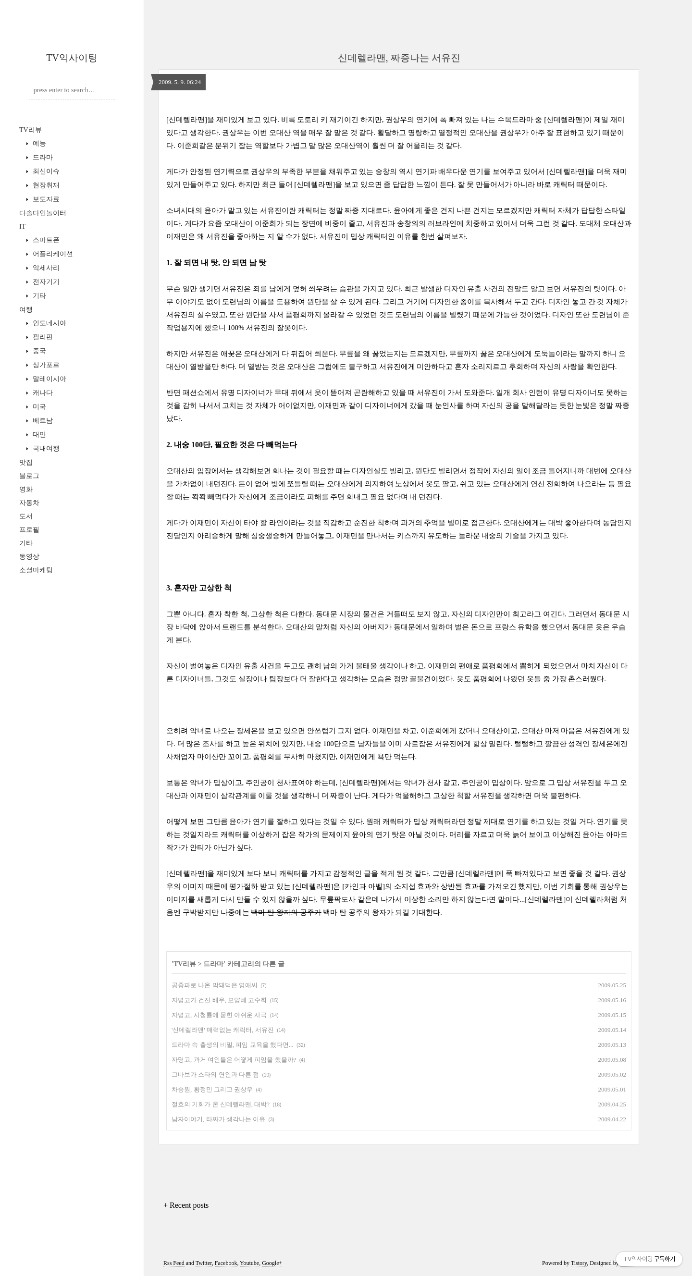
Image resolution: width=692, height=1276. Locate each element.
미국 (38, 406)
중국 (38, 351)
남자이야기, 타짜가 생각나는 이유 (218, 1119)
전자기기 (45, 281)
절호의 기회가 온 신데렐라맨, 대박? (221, 1104)
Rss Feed (174, 1263)
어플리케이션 (52, 254)
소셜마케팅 (36, 570)
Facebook (226, 1263)
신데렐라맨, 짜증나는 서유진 (399, 57)
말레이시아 (48, 378)
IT (22, 226)
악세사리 (45, 267)
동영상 (29, 556)
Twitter (204, 1263)
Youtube (249, 1263)
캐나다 (42, 392)
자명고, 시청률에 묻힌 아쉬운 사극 (219, 1014)
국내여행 (45, 448)
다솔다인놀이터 (42, 213)
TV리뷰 (30, 130)
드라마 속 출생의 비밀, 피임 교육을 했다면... (233, 1044)
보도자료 (45, 199)
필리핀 (42, 337)
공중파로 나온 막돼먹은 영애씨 (215, 985)
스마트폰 (45, 240)
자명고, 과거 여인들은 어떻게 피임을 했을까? (234, 1059)
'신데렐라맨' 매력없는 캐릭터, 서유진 (223, 1029)
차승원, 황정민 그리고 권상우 (212, 1089)
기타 (38, 295)
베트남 (42, 420)
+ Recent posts (186, 1205)
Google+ (272, 1263)
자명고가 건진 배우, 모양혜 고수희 (219, 1000)
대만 (38, 434)
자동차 (29, 502)
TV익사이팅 (72, 57)
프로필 (29, 529)
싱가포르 (45, 364)
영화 (26, 489)
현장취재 (45, 185)
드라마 (42, 157)
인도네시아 (48, 323)
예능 (38, 143)
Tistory (579, 1263)
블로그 (29, 475)
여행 (26, 309)
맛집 (26, 462)
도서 (26, 516)
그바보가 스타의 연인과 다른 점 (215, 1074)
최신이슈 (45, 171)
